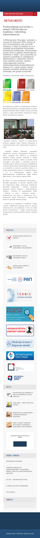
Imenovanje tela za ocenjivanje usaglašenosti (22, 247)
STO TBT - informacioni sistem (16, 480)
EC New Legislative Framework (17, 486)
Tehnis (17, 6)
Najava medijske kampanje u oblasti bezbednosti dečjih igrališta (23, 395)
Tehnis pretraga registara (13, 14)
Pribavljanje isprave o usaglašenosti (21, 267)
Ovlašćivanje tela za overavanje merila (20, 257)
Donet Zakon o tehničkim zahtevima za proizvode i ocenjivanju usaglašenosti (22, 425)
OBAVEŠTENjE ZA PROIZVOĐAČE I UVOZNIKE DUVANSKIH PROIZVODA (23, 415)
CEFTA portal (10, 492)
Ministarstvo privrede (14, 461)
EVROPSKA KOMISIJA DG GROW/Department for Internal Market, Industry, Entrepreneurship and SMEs (19, 470)
